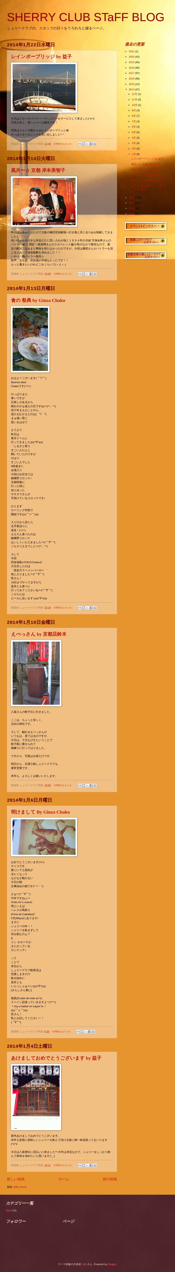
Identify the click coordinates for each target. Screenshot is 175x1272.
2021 (132, 51)
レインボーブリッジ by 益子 (41, 56)
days (8, 1210)
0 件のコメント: (63, 143)
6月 (134, 126)
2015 (132, 84)
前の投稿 (110, 1179)
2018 (132, 67)
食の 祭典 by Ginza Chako (38, 300)
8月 (134, 115)
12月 (135, 93)
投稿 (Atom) (20, 1186)
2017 (132, 73)
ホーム (63, 1179)
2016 (132, 78)
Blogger (112, 1264)
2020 (132, 56)
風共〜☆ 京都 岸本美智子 (38, 170)
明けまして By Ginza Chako (40, 812)
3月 (134, 143)
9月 (134, 110)
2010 (132, 213)
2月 (134, 148)
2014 (132, 89)
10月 (135, 105)
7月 (134, 121)
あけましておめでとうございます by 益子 (56, 1058)
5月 (134, 132)
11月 (135, 99)
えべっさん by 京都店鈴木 (38, 634)
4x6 (84, 1264)
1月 (134, 154)
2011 (132, 208)
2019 (132, 62)
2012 (132, 202)
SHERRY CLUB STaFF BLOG (85, 17)
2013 (132, 197)
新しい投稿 (16, 1179)
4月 (134, 137)
